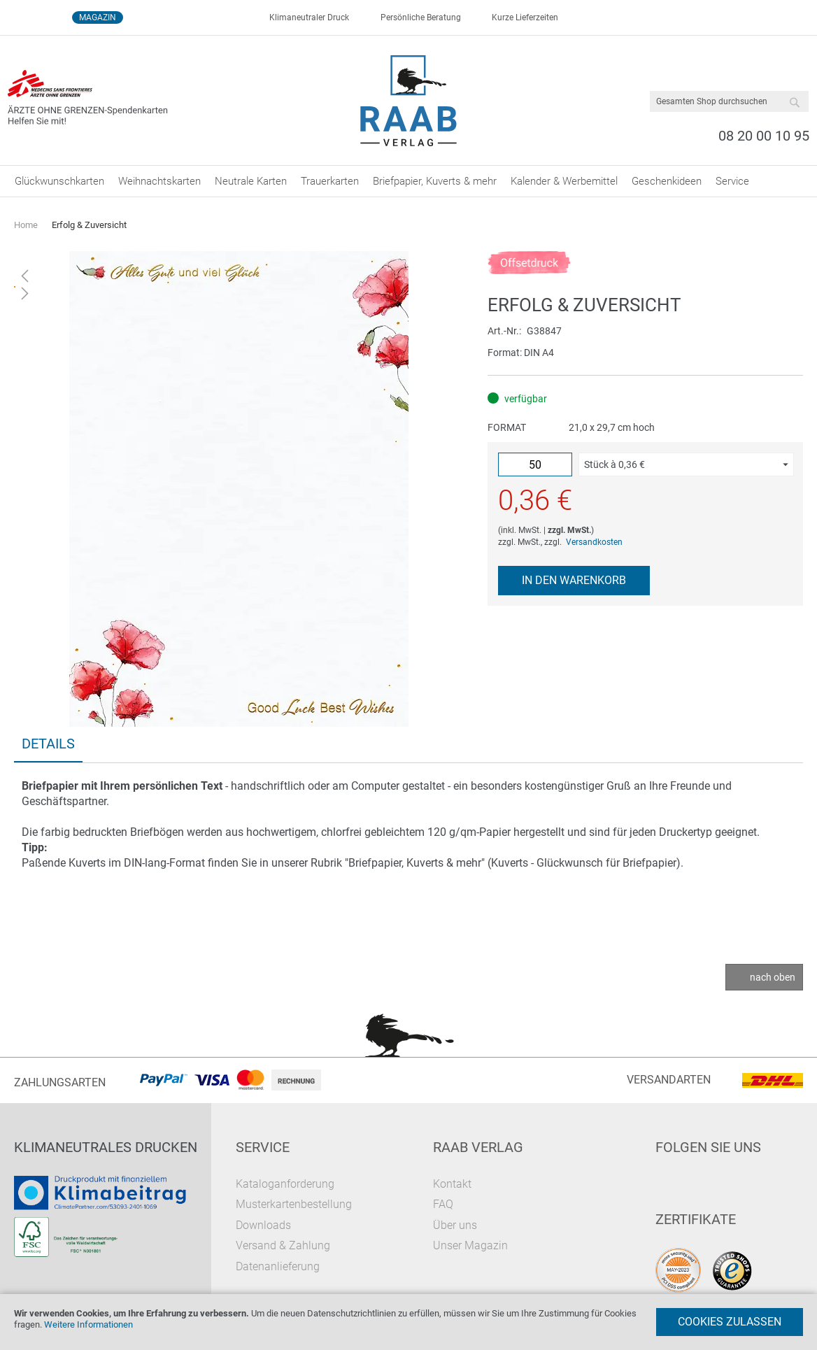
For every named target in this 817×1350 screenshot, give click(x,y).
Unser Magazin (470, 1245)
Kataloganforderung (285, 1184)
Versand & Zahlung (283, 1245)
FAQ (443, 1204)
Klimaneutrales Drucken (105, 1147)
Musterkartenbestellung (294, 1204)
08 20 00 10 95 (763, 135)
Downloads (263, 1225)
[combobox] (729, 101)
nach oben (772, 977)
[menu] (408, 181)
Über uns (455, 1225)
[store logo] (409, 100)
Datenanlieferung (278, 1266)
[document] (408, 1322)
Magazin (97, 17)
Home (26, 225)
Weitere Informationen (88, 1324)
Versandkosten (594, 542)
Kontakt (452, 1184)
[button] (686, 464)
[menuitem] (59, 181)
